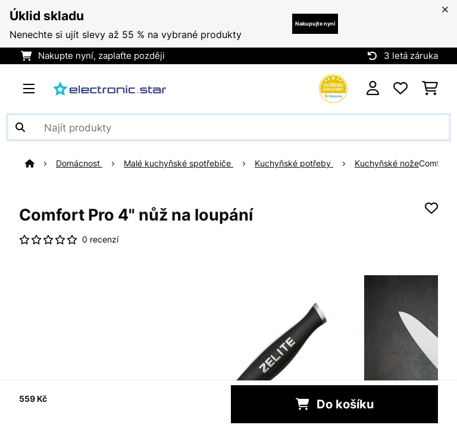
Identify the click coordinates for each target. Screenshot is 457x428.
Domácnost (79, 163)
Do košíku (335, 404)
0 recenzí (100, 239)
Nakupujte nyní (315, 23)
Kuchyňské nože (387, 163)
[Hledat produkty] (228, 127)
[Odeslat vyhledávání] (20, 127)
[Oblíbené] (400, 88)
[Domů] (40, 163)
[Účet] (373, 88)
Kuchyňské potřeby (294, 163)
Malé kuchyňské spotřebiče (178, 163)
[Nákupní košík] (430, 88)
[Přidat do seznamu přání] (431, 208)
